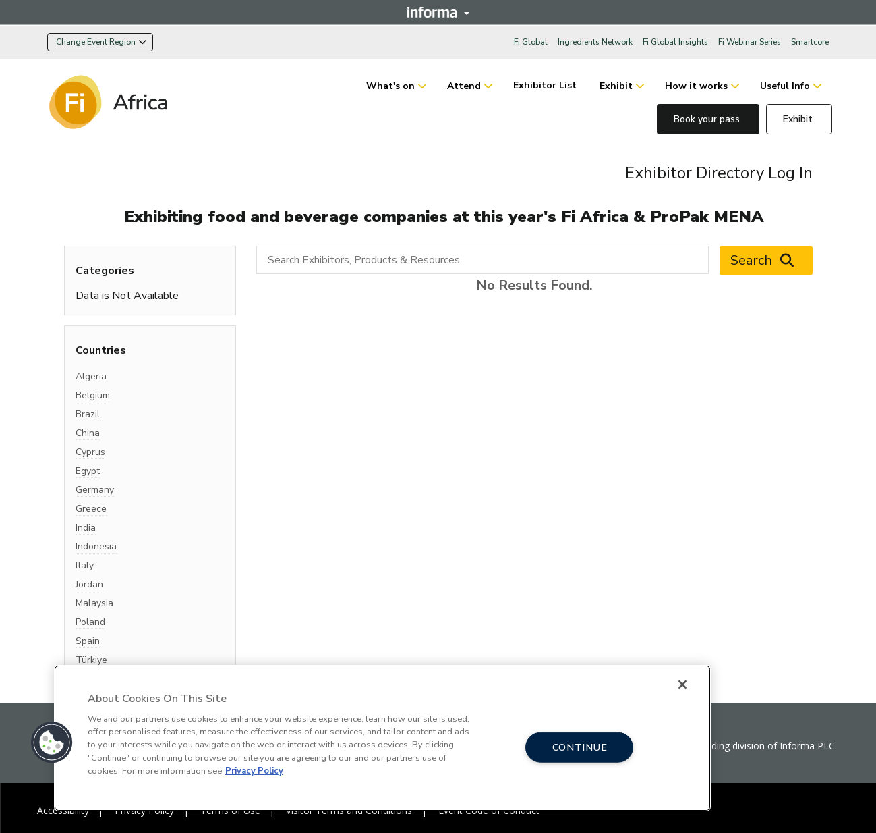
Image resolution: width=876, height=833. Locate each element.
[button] (52, 742)
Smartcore (810, 41)
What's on (390, 86)
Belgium (93, 395)
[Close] (682, 684)
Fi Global (531, 41)
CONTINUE (580, 746)
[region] (382, 738)
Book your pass (708, 119)
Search (766, 260)
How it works (696, 86)
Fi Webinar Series (749, 41)
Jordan (89, 584)
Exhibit (616, 86)
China (88, 433)
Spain (88, 641)
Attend (464, 86)
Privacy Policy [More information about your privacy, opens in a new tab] (254, 771)
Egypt (88, 470)
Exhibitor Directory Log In (719, 173)
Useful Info (785, 86)
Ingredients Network (595, 41)
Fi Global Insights (675, 41)
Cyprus (90, 452)
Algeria (91, 376)
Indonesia (96, 546)
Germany (95, 489)
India (86, 527)
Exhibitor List (546, 85)
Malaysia (94, 603)
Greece (91, 508)
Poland (90, 622)
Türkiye (91, 659)
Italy (85, 565)
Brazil (88, 414)
